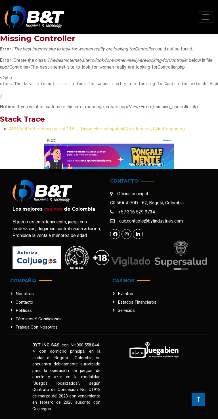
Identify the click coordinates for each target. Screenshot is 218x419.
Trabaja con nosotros (37, 327)
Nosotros (25, 294)
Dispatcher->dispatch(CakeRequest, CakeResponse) (133, 129)
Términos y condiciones (39, 319)
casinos (53, 209)
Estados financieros (137, 302)
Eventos (125, 294)
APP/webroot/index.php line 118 (41, 129)
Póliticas (24, 310)
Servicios (126, 310)
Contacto (24, 302)
